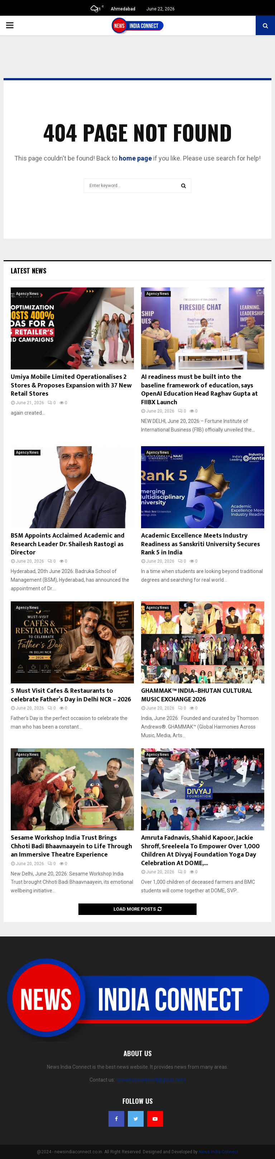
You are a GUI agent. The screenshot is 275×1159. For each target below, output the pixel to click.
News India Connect (218, 1151)
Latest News (28, 270)
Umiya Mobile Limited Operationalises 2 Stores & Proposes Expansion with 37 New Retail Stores (71, 385)
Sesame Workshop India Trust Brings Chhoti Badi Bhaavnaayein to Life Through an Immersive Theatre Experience (71, 846)
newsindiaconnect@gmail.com (150, 1080)
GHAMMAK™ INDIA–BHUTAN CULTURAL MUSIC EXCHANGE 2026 (196, 695)
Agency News (27, 294)
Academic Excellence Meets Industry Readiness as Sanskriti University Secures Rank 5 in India (200, 544)
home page (135, 158)
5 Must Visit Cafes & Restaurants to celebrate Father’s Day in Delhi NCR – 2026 (71, 695)
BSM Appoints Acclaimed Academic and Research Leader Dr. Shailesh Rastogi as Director (68, 544)
